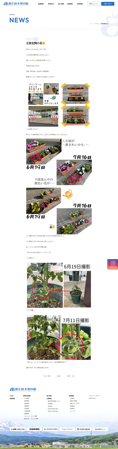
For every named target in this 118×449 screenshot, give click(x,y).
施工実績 (61, 4)
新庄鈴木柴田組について (54, 401)
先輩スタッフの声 (74, 403)
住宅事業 (26, 408)
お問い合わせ (92, 398)
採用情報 (80, 4)
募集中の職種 (73, 401)
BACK (59, 376)
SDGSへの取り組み (53, 411)
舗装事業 (26, 403)
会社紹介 (72, 398)
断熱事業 (26, 413)
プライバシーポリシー (94, 395)
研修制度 (72, 406)
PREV (49, 376)
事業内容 (51, 4)
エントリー (73, 411)
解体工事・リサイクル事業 (31, 418)
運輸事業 (26, 406)
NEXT (69, 376)
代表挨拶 (50, 403)
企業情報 (70, 4)
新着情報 (41, 4)
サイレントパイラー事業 (30, 416)
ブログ (35, 39)
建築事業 (26, 401)
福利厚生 (72, 408)
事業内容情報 (27, 396)
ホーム (91, 23)
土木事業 (26, 398)
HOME (12, 396)
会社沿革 (50, 406)
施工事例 (49, 396)
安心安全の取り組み (53, 408)
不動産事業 (27, 411)
